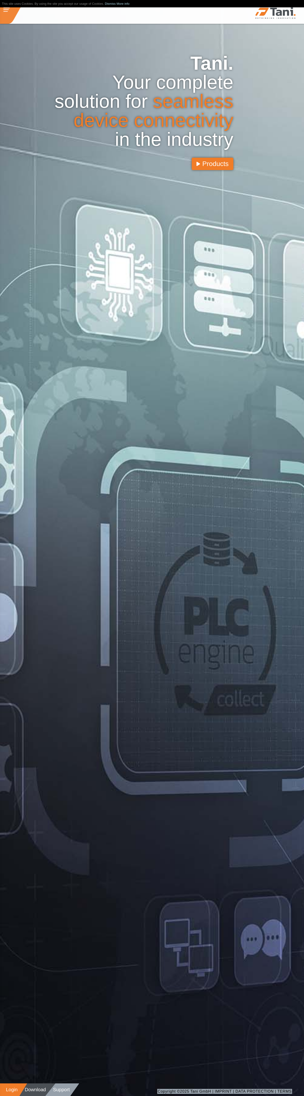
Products (212, 163)
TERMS (284, 1091)
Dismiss (110, 3)
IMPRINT (223, 1091)
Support (61, 1089)
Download (35, 1089)
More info (123, 3)
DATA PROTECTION (254, 1091)
